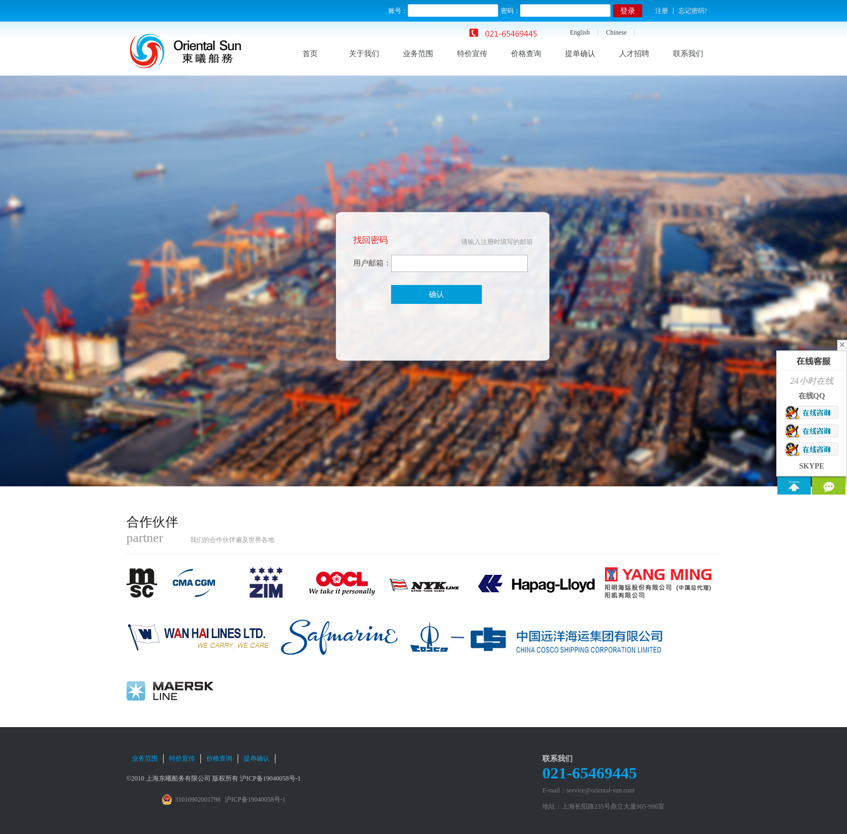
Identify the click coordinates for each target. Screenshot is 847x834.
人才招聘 (634, 54)
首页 (310, 54)
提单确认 (580, 54)
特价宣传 (472, 54)
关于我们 (364, 54)
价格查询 (526, 54)
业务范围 (418, 54)
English (580, 32)
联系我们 (688, 54)
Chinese (616, 32)
